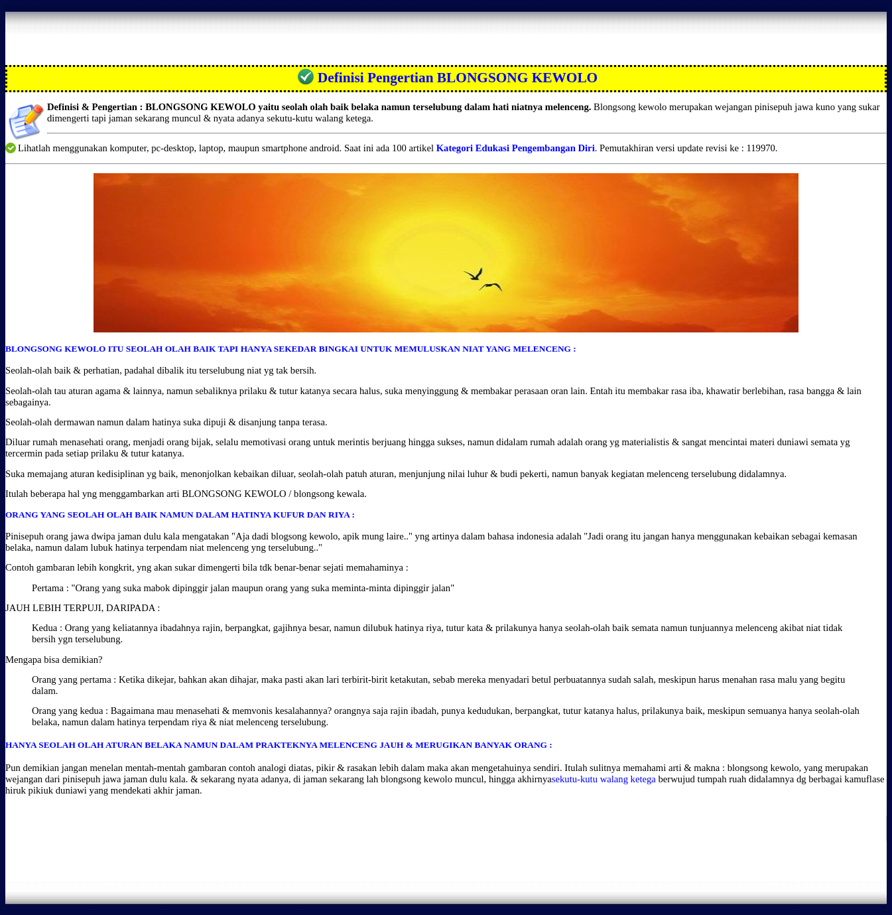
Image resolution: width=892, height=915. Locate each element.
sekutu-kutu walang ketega (604, 779)
